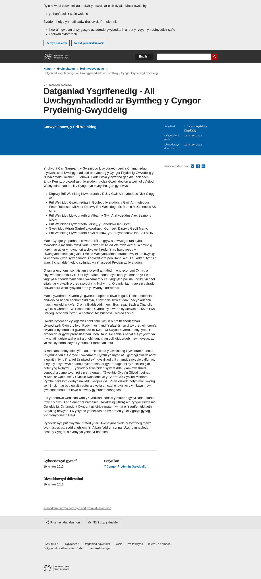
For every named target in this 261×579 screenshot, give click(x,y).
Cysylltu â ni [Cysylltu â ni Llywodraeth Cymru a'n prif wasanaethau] (51, 544)
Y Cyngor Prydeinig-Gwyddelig (125, 466)
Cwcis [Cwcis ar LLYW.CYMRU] (119, 544)
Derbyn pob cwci (56, 43)
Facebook (198, 166)
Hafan (47, 68)
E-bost (203, 166)
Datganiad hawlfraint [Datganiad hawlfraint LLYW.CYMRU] (97, 544)
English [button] (144, 56)
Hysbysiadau (66, 68)
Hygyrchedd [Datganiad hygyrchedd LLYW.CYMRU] (71, 544)
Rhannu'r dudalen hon (65, 522)
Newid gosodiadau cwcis (89, 43)
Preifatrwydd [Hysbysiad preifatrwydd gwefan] (135, 544)
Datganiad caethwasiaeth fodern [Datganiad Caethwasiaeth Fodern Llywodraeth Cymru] (64, 548)
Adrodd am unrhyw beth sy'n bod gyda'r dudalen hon (77, 508)
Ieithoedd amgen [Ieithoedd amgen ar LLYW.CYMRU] (100, 548)
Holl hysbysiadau (92, 68)
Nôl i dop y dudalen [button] (106, 522)
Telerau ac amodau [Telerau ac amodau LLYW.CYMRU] (160, 544)
